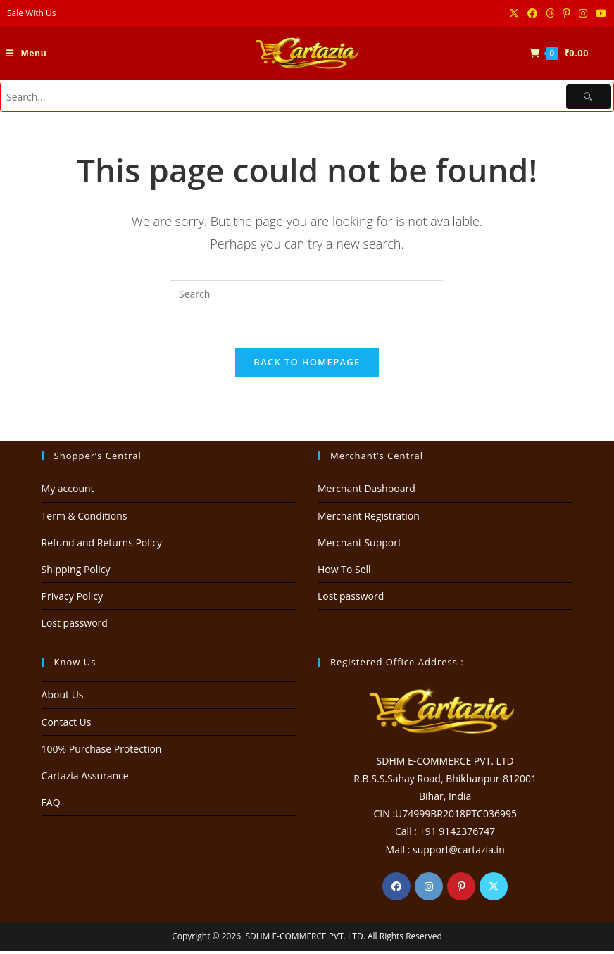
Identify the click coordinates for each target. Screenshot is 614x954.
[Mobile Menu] (26, 53)
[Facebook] (396, 889)
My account (68, 491)
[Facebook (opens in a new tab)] (532, 13)
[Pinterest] (461, 889)
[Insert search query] (307, 294)
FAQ (51, 805)
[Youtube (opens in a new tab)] (599, 13)
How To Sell (344, 572)
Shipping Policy (76, 572)
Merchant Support (359, 545)
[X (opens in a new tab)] (514, 13)
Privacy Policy (72, 599)
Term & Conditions (84, 518)
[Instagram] (429, 889)
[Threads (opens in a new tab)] (549, 13)
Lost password (75, 626)
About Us (63, 698)
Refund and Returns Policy (102, 545)
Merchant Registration (369, 518)
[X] (494, 889)
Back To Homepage (306, 365)
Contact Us (67, 725)
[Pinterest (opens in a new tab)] (566, 13)
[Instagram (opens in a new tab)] (583, 13)
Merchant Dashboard (366, 491)
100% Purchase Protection (102, 751)
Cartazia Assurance (85, 778)
